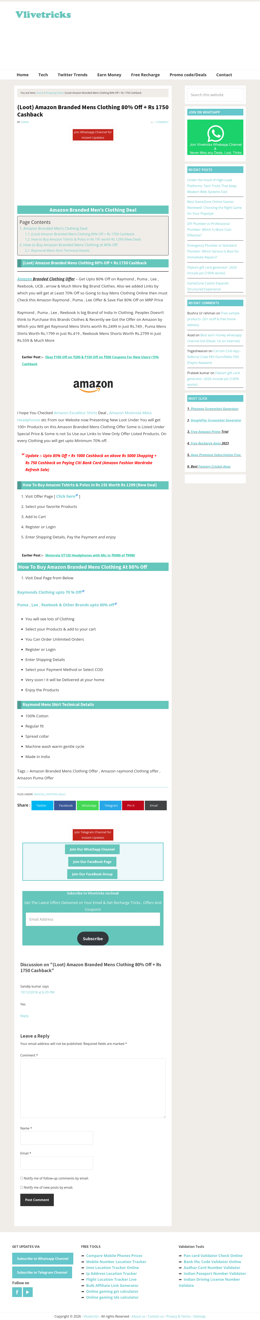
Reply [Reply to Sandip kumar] (24, 1016)
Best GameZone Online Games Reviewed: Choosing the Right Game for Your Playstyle (214, 207)
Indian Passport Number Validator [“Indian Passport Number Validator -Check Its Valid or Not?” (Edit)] (215, 1273)
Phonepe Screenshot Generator (214, 408)
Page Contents (35, 222)
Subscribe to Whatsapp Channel (42, 1258)
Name (26, 1128)
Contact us (156, 1316)
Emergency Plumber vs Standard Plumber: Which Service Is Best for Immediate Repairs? (213, 251)
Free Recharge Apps (206, 443)
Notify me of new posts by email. (48, 1187)
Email (25, 1153)
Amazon (24, 279)
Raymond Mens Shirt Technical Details (60, 250)
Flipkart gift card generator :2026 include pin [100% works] (213, 379)
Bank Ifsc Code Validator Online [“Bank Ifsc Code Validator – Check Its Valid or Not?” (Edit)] (212, 1261)
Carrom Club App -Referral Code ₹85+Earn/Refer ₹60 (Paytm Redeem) (214, 357)
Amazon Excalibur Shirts (75, 412)
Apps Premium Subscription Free (216, 455)
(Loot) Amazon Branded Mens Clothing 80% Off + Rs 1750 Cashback (82, 234)
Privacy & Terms (178, 1316)
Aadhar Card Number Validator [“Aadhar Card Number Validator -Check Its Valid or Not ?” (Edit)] (212, 1267)
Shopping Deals (56, 794)
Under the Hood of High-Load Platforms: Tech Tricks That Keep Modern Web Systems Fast (211, 186)
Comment (29, 1055)
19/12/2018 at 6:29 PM (37, 992)
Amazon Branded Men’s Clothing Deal (55, 228)
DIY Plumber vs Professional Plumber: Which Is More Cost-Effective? (209, 229)
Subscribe (93, 938)
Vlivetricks (42, 14)
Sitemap (199, 1316)
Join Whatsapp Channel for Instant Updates (93, 134)
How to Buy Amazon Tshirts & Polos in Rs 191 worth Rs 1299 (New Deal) (86, 239)
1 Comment (161, 122)
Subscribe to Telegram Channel (42, 1272)
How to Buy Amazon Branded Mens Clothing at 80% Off (70, 244)
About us (138, 1316)
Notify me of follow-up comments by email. (56, 1178)
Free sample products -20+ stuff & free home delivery (213, 319)
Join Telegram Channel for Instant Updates (93, 835)
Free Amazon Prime (206, 431)
